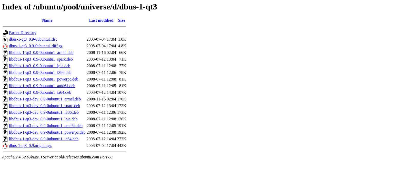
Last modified (101, 20)
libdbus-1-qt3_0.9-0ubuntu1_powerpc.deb (43, 79)
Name (47, 20)
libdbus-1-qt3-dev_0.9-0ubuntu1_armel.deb (45, 99)
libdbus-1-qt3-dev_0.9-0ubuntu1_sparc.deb (44, 105)
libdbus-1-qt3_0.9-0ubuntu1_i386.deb (40, 72)
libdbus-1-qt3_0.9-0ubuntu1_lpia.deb (39, 66)
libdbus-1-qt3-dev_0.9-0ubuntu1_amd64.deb (46, 125)
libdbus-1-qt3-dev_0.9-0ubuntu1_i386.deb (44, 112)
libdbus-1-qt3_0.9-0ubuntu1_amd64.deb (42, 86)
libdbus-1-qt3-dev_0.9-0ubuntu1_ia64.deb (43, 139)
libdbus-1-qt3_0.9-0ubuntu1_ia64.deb (40, 92)
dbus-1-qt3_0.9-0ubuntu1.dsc (33, 39)
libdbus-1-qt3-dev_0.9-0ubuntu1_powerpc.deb (47, 132)
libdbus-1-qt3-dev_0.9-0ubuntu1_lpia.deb (43, 119)
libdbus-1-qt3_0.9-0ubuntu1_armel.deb (41, 52)
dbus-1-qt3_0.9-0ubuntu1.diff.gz (36, 46)
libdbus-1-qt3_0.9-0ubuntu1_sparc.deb (41, 59)
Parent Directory (22, 32)
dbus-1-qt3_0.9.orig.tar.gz (30, 145)
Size (121, 20)
